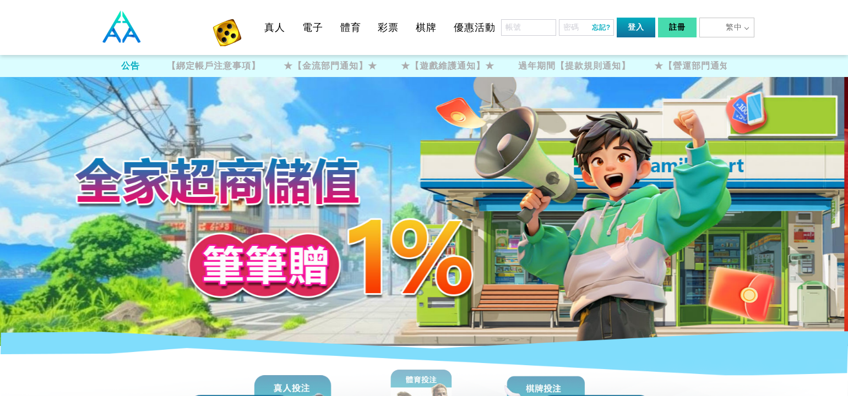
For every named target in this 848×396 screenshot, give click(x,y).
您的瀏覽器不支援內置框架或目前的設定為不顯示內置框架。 (424, 198)
